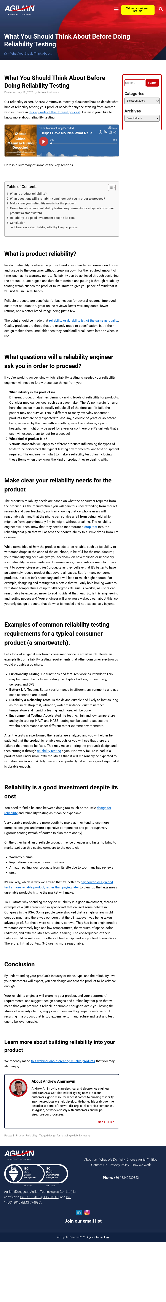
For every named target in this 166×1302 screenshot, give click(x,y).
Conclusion (17, 222)
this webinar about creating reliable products (63, 1061)
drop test (90, 527)
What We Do (108, 1159)
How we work (141, 1165)
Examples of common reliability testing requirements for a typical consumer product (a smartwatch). (62, 211)
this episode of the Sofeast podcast (54, 112)
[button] (116, 9)
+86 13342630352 (126, 1178)
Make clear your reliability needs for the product (43, 203)
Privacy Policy (119, 1165)
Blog (154, 1159)
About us (90, 1159)
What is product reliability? (28, 193)
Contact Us (99, 1165)
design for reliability (59, 1135)
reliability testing (49, 751)
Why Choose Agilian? (134, 1159)
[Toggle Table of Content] (110, 187)
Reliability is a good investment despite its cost (42, 218)
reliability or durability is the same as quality (83, 320)
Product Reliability (26, 1135)
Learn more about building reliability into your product (47, 227)
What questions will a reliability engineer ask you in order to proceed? (57, 198)
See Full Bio (106, 1122)
